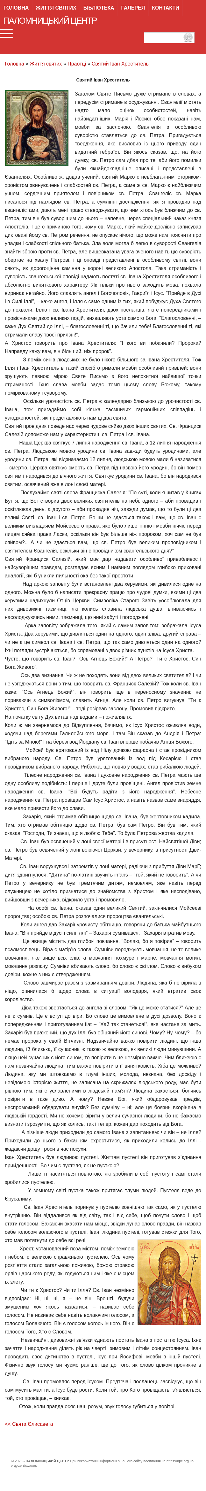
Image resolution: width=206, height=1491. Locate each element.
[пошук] (169, 37)
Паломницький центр (50, 21)
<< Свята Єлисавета (29, 1424)
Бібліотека (98, 8)
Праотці (76, 63)
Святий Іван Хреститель (120, 63)
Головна (16, 8)
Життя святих (56, 8)
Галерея (133, 8)
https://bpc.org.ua (180, 1461)
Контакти (165, 8)
